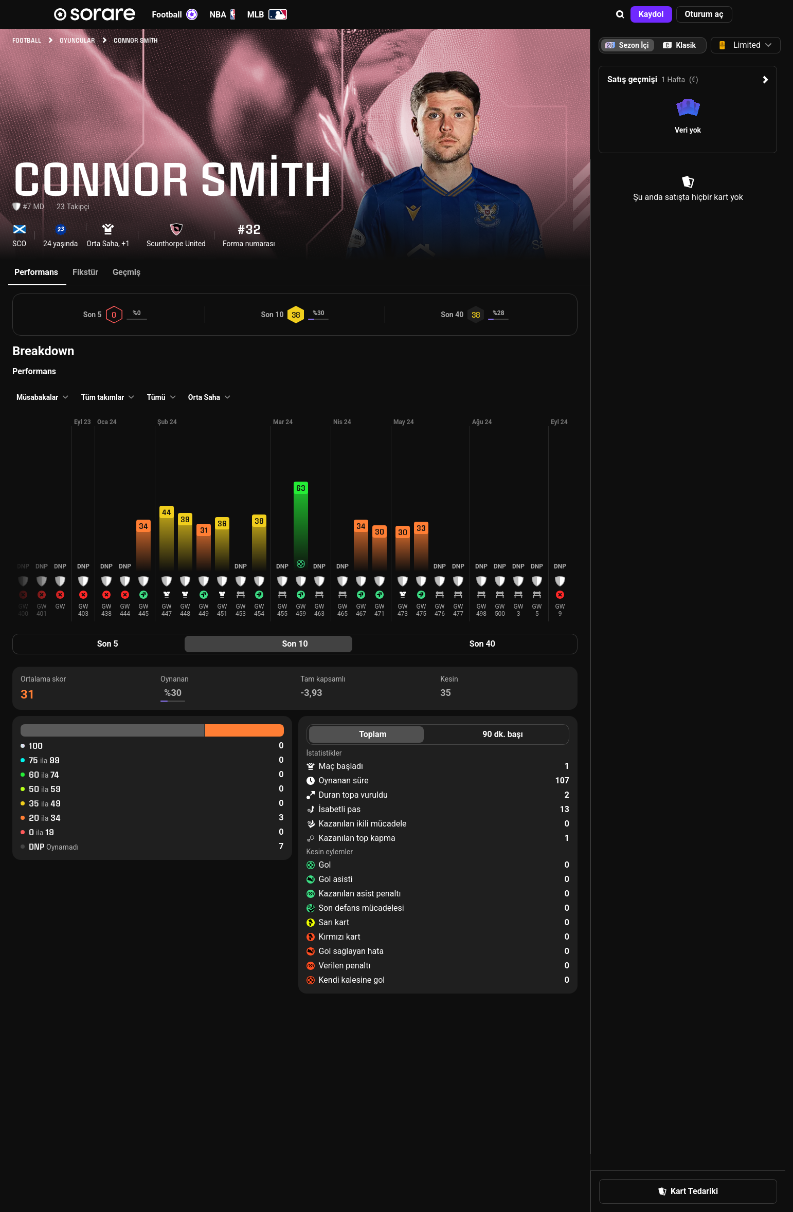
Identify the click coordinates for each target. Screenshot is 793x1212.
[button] (620, 14)
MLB (267, 14)
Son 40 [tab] (482, 644)
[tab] (679, 45)
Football (174, 14)
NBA (222, 14)
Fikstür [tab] (85, 272)
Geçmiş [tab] (126, 272)
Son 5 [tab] (107, 644)
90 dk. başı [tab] (502, 734)
